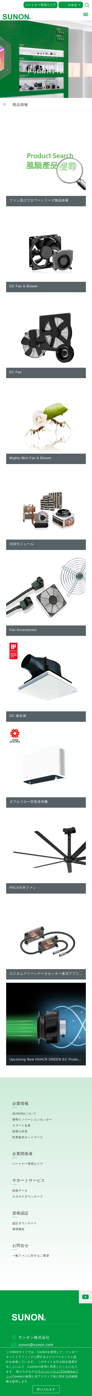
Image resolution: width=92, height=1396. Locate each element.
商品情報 (20, 105)
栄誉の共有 (20, 1131)
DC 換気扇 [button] (17, 715)
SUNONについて (24, 1113)
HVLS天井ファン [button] (22, 887)
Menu (86, 13)
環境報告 (18, 1229)
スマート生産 (21, 1125)
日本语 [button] (72, 5)
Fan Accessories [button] (22, 630)
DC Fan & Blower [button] (23, 286)
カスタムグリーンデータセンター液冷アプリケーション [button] (46, 973)
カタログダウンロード (27, 1196)
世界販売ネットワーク (27, 1137)
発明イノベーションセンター (32, 1119)
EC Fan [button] (15, 372)
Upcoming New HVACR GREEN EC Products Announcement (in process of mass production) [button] (46, 1059)
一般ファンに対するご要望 (30, 1255)
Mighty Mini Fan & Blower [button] (30, 458)
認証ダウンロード (24, 1223)
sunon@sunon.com (35, 1345)
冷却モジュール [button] (21, 544)
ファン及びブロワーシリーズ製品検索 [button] (39, 200)
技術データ (20, 1190)
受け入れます (46, 1389)
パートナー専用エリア (40, 5)
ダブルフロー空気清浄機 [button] (28, 801)
